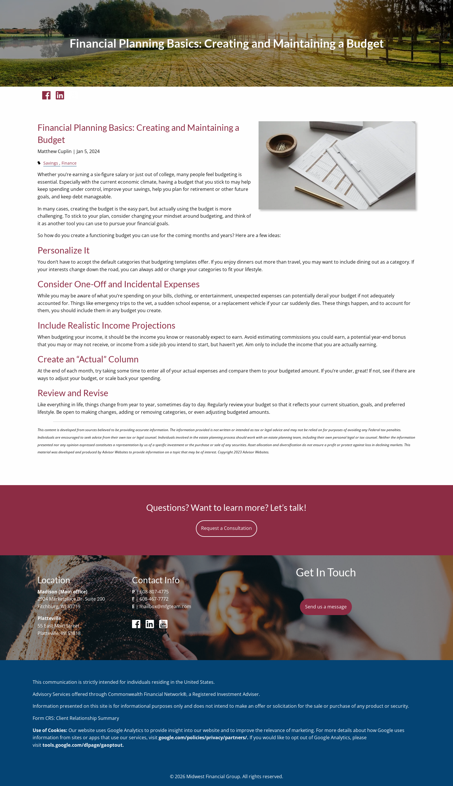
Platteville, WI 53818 (59, 633)
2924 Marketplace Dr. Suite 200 (71, 599)
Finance (69, 163)
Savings (50, 163)
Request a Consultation (226, 528)
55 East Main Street (58, 626)
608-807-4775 (154, 591)
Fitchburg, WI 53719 (59, 606)
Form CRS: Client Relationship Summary (76, 718)
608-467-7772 (154, 599)
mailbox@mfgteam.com (165, 606)
